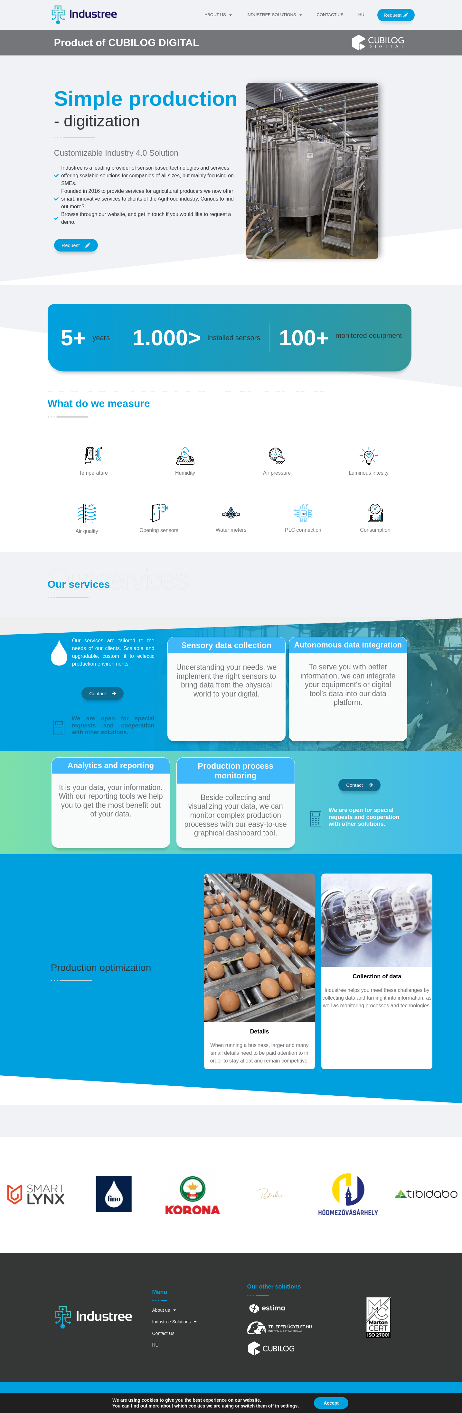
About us (217, 15)
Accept (331, 1403)
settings (289, 1405)
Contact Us (330, 14)
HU (361, 14)
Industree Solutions (274, 15)
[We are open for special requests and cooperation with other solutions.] (59, 727)
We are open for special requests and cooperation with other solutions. (113, 725)
